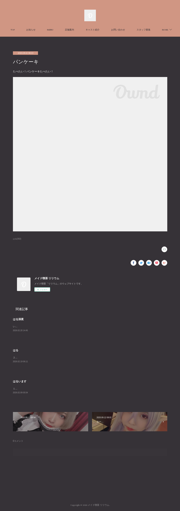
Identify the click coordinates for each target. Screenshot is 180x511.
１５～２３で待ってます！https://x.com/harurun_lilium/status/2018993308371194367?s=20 (60, 388)
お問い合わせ (130, 30)
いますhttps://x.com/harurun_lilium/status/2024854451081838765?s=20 (49, 326)
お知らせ (42, 30)
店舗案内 (81, 30)
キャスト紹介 (104, 30)
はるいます (19, 381)
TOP (24, 30)
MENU (62, 30)
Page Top (90, 489)
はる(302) (17, 239)
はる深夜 (18, 319)
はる (15, 350)
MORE (151, 30)
